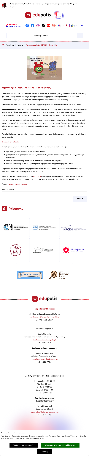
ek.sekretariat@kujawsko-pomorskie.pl (44, 317)
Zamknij (44, 451)
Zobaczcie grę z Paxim (10, 141)
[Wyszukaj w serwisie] (42, 35)
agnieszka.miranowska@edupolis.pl (44, 359)
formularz (37, 176)
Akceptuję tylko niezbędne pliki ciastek (60, 445)
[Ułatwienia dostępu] (81, 25)
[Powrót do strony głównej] (3, 45)
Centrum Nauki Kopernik (18, 184)
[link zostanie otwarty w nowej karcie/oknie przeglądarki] (13, 25)
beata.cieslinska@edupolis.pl (44, 339)
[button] (44, 79)
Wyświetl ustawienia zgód (23, 445)
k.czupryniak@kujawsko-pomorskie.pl (44, 412)
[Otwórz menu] (86, 3)
